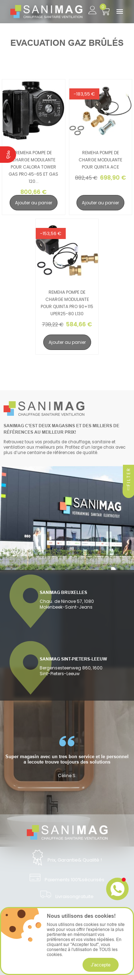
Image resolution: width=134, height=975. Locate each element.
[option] (67, 757)
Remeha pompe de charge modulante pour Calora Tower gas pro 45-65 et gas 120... (33, 167)
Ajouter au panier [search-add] (33, 203)
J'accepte (100, 964)
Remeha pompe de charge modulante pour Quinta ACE (100, 160)
